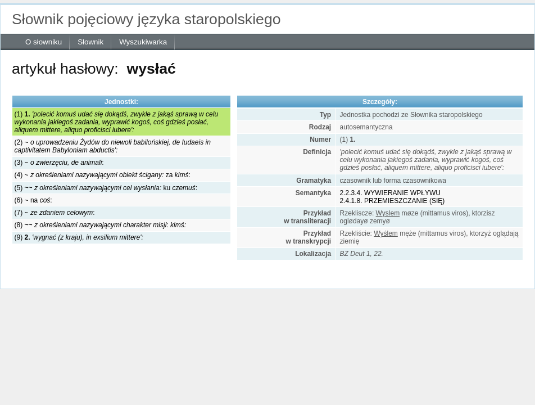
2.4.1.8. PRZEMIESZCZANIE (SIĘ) (392, 201)
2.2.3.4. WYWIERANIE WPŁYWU (390, 193)
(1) (116, 122)
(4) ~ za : (103, 175)
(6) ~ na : (33, 200)
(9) (79, 237)
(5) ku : (106, 188)
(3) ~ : (59, 162)
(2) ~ (113, 146)
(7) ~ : (55, 213)
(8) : (100, 225)
